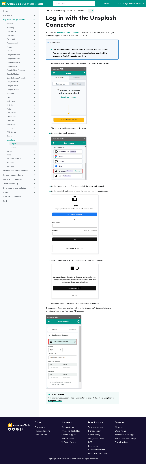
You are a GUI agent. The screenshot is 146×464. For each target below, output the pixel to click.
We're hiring (120, 431)
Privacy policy (94, 431)
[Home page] (48, 11)
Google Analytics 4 (14, 59)
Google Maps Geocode (16, 70)
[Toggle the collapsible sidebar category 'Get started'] (34, 15)
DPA (90, 442)
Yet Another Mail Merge (125, 438)
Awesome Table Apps (124, 434)
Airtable (10, 24)
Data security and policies (14, 188)
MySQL (10, 105)
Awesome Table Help (71, 431)
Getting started (68, 427)
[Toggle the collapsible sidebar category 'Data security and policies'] (34, 188)
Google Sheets (13, 82)
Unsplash (11, 140)
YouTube (10, 163)
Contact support (69, 434)
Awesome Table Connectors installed (78, 49)
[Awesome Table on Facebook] (21, 430)
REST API (10, 121)
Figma (9, 47)
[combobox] (74, 3)
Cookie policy (94, 434)
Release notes (68, 438)
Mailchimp (11, 101)
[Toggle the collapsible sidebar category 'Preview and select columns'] (34, 170)
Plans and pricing (42, 431)
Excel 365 (11, 39)
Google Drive (12, 66)
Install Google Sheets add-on (130, 3)
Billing (6, 192)
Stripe (9, 136)
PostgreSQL (11, 113)
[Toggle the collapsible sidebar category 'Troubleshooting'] (34, 184)
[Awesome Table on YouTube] (13, 430)
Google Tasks (12, 86)
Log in (13, 144)
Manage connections (12, 179)
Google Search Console (16, 78)
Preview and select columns (15, 170)
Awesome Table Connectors (68, 32)
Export (13, 147)
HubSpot (10, 93)
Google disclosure (96, 438)
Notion (9, 109)
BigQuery (10, 28)
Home (5, 11)
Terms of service (95, 427)
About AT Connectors (12, 196)
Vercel (9, 151)
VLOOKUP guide (69, 442)
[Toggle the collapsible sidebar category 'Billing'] (34, 192)
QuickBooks (11, 117)
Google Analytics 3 (14, 55)
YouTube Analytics (14, 159)
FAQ (5, 201)
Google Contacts (13, 62)
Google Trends (13, 90)
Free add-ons (41, 434)
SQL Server (11, 132)
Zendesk (10, 166)
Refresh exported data (13, 175)
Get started (8, 15)
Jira (8, 97)
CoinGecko (11, 31)
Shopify (10, 128)
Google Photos (13, 74)
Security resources (96, 450)
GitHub (9, 51)
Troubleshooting (10, 183)
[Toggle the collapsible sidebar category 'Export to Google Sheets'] (34, 19)
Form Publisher (122, 442)
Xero (9, 155)
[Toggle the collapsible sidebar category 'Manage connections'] (34, 179)
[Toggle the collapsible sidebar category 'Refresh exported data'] (34, 175)
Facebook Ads (12, 43)
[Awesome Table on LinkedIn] (17, 430)
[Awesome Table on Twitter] (9, 430)
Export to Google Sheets (14, 19)
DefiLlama (11, 35)
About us (119, 427)
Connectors (40, 427)
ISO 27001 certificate (97, 453)
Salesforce (11, 124)
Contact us (108, 3)
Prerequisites (55, 43)
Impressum (93, 446)
